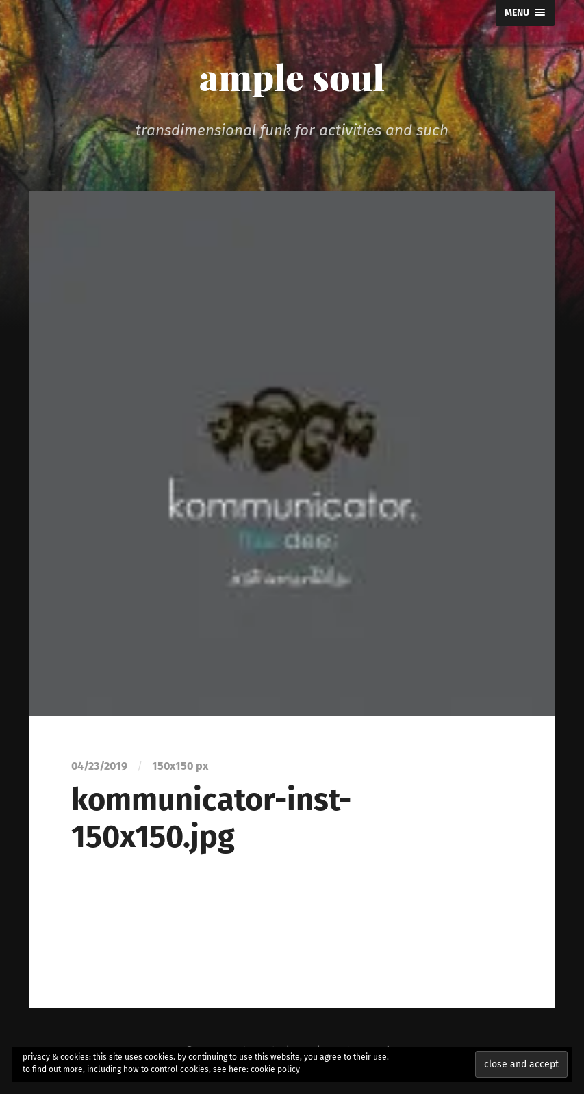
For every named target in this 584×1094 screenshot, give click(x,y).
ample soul (292, 76)
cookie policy (275, 1069)
